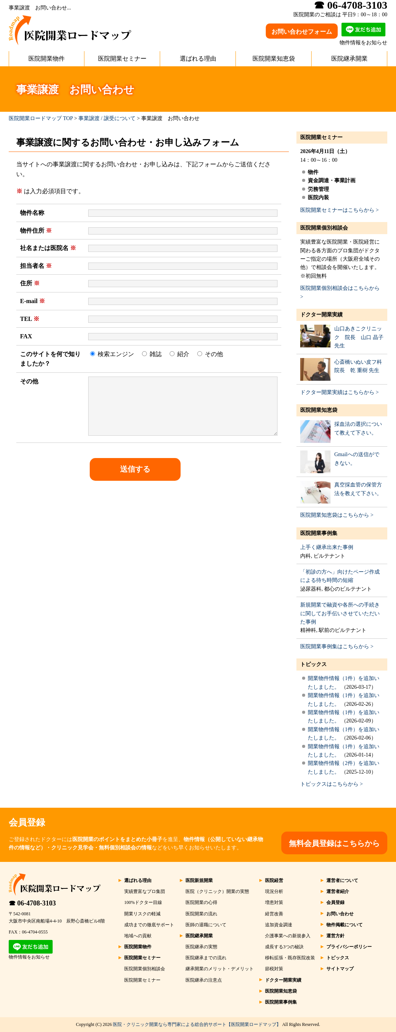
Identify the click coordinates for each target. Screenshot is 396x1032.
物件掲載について (344, 924)
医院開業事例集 (318, 533)
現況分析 (274, 891)
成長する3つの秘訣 (284, 946)
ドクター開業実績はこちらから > (339, 392)
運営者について (342, 880)
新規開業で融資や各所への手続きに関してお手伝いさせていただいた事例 (340, 613)
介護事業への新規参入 (287, 935)
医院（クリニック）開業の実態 (217, 891)
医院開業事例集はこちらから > (336, 646)
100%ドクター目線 (143, 902)
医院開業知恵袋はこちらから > (336, 515)
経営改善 (274, 913)
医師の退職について (206, 924)
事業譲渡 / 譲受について (107, 118)
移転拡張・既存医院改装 (290, 957)
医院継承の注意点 (204, 980)
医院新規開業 (199, 880)
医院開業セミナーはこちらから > (339, 210)
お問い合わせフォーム (301, 31)
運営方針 (335, 935)
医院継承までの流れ (206, 957)
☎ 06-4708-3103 (32, 903)
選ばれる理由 (198, 58)
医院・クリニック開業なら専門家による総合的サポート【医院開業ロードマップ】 (197, 1024)
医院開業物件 (46, 58)
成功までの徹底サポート (149, 924)
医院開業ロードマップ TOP (41, 118)
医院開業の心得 (201, 902)
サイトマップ (340, 968)
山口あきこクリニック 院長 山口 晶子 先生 (359, 337)
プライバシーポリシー (349, 946)
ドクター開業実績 (321, 314)
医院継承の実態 (201, 946)
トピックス (313, 664)
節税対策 (274, 968)
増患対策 (274, 902)
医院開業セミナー (122, 58)
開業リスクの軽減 (142, 913)
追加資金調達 (278, 924)
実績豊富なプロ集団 (144, 891)
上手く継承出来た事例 (326, 547)
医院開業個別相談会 (324, 228)
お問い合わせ (340, 913)
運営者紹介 (337, 891)
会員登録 (335, 902)
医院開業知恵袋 (274, 58)
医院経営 (274, 880)
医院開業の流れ (201, 913)
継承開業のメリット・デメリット (220, 968)
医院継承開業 (349, 58)
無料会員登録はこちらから (334, 843)
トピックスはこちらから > (331, 784)
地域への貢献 (137, 935)
